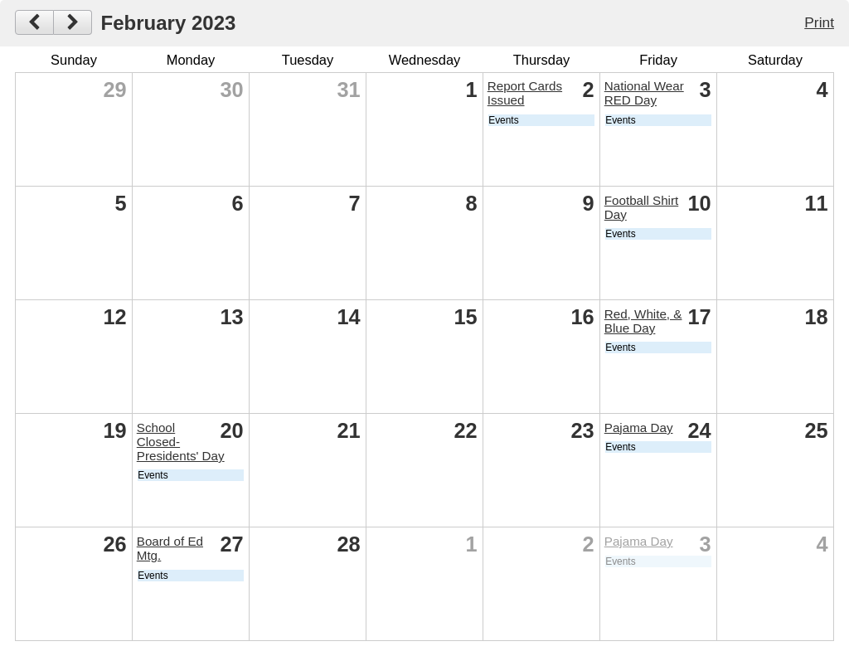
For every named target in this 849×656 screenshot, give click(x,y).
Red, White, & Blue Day (643, 321)
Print (819, 22)
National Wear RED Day (644, 93)
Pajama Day (638, 427)
